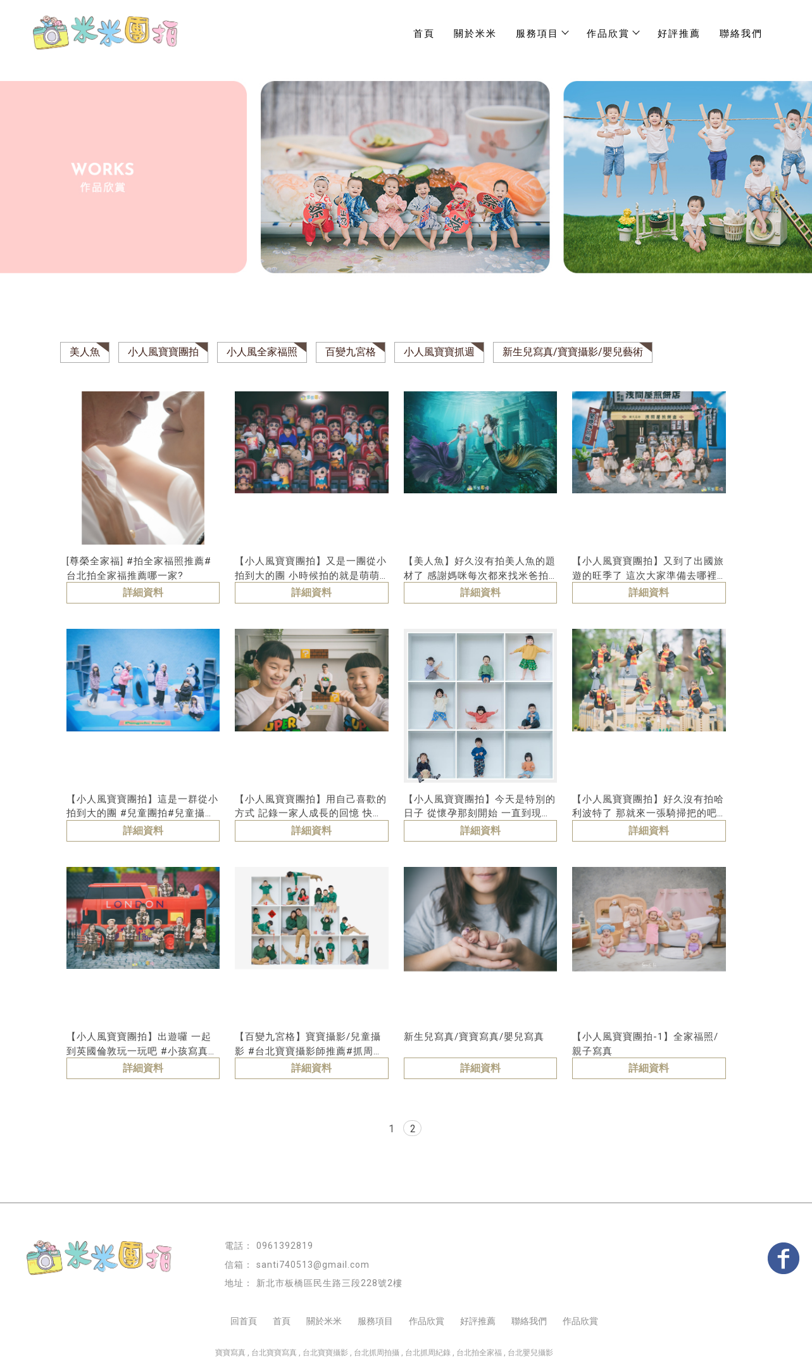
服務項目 (542, 33)
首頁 (424, 33)
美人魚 (85, 352)
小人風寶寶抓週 (439, 352)
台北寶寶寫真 (274, 1352)
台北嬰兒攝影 (530, 1352)
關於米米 (475, 33)
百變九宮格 (350, 352)
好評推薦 (679, 33)
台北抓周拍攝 (376, 1352)
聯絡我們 (741, 33)
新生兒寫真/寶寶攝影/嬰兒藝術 (573, 352)
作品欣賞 (426, 1321)
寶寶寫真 (230, 1352)
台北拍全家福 (479, 1352)
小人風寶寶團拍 (163, 352)
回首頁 (243, 1321)
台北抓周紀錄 (428, 1352)
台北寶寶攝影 (325, 1352)
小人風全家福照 (262, 352)
